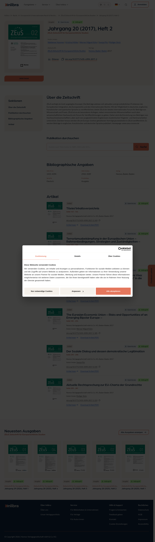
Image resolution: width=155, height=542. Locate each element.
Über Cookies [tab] (114, 256)
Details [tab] (77, 256)
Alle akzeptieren (113, 291)
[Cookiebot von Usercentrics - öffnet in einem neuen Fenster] (120, 249)
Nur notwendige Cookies (42, 291)
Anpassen (77, 291)
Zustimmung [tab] (40, 256)
